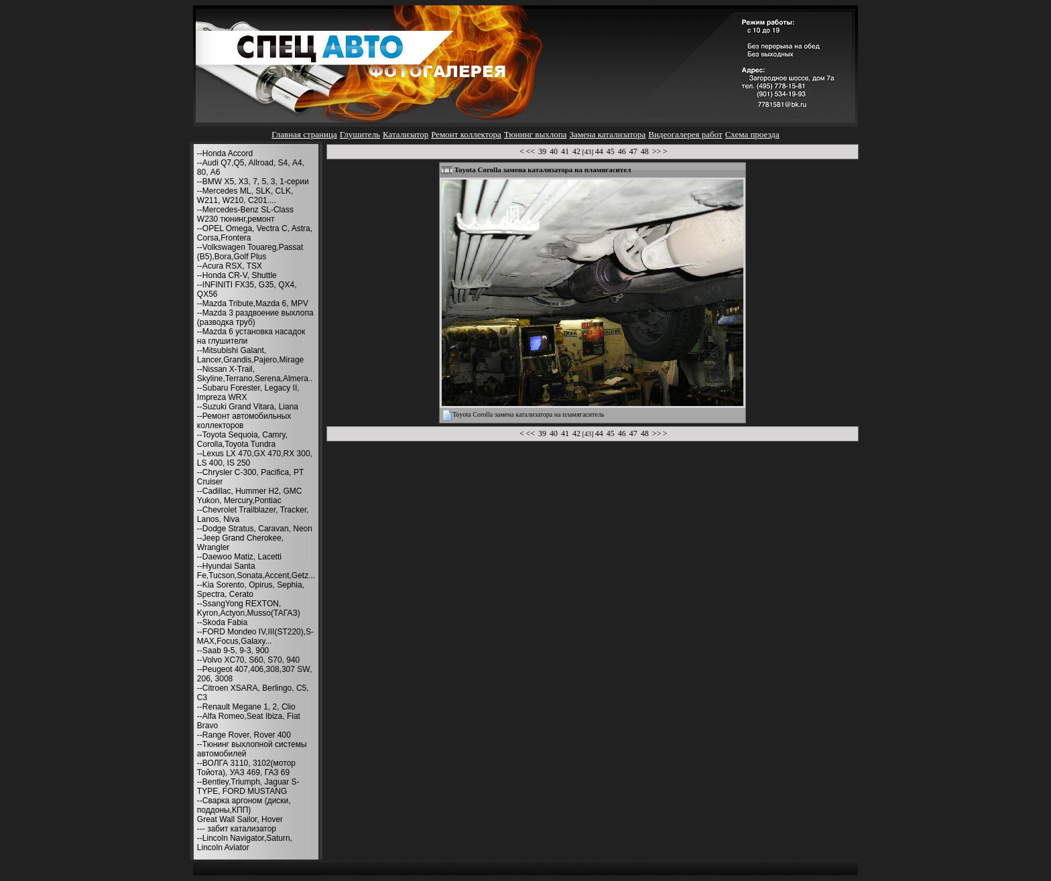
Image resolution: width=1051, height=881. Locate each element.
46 (622, 151)
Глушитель (360, 134)
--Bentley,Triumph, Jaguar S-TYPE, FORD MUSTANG (248, 786)
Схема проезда (752, 134)
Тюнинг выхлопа (535, 134)
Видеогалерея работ (685, 134)
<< (531, 151)
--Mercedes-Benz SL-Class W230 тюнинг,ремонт (245, 214)
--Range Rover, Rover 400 (244, 735)
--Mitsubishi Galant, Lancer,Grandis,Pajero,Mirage (250, 355)
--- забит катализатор (236, 828)
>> (657, 151)
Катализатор (405, 134)
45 (611, 151)
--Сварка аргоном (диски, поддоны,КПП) (244, 805)
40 (554, 151)
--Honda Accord (225, 153)
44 (599, 151)
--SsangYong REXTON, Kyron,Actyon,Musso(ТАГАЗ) (248, 608)
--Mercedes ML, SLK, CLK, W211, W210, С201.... (245, 195)
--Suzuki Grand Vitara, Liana (247, 406)
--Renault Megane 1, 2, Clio (246, 706)
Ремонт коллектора (466, 134)
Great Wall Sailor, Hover (240, 819)
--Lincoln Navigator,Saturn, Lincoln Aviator (244, 842)
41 (565, 151)
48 (645, 151)
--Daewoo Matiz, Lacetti (239, 556)
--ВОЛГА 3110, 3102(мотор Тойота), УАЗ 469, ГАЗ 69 (246, 767)
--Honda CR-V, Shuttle (237, 275)
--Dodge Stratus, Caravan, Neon (254, 528)
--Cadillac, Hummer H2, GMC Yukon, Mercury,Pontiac (249, 495)
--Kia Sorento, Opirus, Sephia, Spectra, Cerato (250, 589)
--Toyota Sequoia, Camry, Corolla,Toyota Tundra (242, 439)
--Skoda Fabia (222, 622)
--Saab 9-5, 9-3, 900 (233, 650)
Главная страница (303, 134)
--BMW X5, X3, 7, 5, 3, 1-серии (253, 181)
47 (633, 151)
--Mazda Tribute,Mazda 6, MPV (252, 303)
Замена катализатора (607, 134)
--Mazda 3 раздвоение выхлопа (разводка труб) (255, 317)
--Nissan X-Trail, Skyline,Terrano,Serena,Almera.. (255, 373)
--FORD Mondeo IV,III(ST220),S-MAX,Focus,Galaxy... (255, 636)
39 (542, 151)
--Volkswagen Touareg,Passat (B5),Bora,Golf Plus (250, 252)
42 (576, 151)
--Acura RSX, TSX (229, 266)
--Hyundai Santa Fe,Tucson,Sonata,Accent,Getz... (256, 570)
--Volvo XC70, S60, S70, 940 (248, 660)
